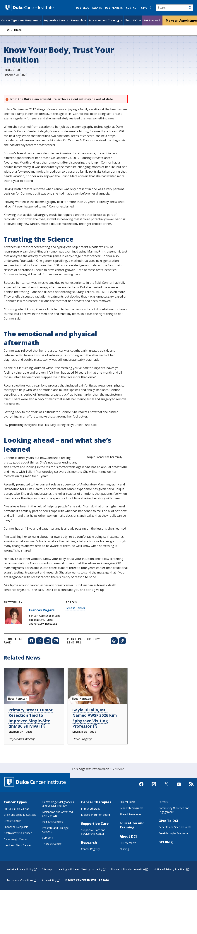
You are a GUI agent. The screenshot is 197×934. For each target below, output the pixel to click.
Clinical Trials (127, 820)
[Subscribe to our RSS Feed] (191, 805)
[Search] (174, 7)
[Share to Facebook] (31, 658)
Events (97, 7)
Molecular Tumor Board (95, 832)
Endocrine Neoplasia (16, 845)
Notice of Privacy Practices (171, 887)
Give (146, 7)
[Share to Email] (55, 658)
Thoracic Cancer (52, 861)
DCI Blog (82, 7)
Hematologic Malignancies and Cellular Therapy (58, 821)
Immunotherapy (90, 826)
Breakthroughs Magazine (173, 851)
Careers (163, 820)
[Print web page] (114, 658)
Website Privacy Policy (22, 887)
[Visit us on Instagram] (154, 805)
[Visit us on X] (166, 805)
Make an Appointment (180, 20)
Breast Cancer (75, 626)
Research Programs (131, 826)
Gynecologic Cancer (15, 857)
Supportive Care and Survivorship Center (93, 849)
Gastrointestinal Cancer (18, 851)
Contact (132, 7)
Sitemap (47, 887)
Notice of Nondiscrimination (129, 887)
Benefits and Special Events (174, 845)
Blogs (18, 29)
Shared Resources (130, 832)
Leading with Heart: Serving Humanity (81, 887)
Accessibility (50, 898)
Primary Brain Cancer (16, 826)
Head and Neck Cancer (17, 863)
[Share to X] (39, 658)
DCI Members (114, 7)
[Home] (8, 29)
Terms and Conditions (21, 898)
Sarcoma (47, 855)
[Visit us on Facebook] (141, 805)
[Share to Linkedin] (47, 658)
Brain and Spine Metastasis (20, 832)
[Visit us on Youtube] (179, 805)
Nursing (124, 867)
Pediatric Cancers (52, 839)
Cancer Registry (90, 867)
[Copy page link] (122, 658)
